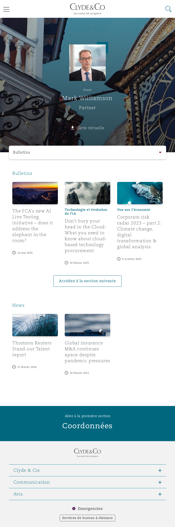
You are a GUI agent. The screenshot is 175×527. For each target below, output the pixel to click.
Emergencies (90, 508)
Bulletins (21, 152)
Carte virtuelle (90, 128)
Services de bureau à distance (87, 518)
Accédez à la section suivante (87, 281)
